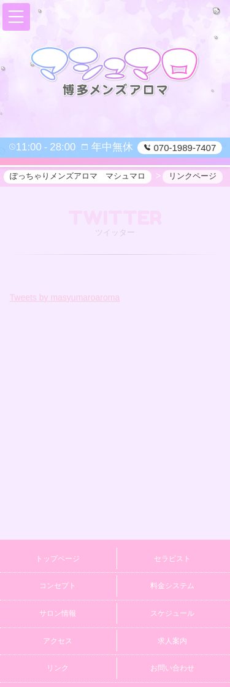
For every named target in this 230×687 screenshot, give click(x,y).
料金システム (172, 585)
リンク (58, 668)
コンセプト (57, 585)
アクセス (57, 641)
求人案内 (172, 641)
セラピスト (172, 558)
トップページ (58, 558)
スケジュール (172, 613)
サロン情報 (57, 613)
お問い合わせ (172, 668)
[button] (16, 17)
